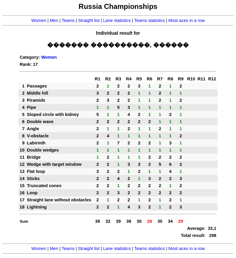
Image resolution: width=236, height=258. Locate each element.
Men (54, 20)
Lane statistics (117, 20)
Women (38, 20)
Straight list (89, 20)
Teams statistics (149, 20)
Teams (68, 20)
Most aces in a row (186, 20)
